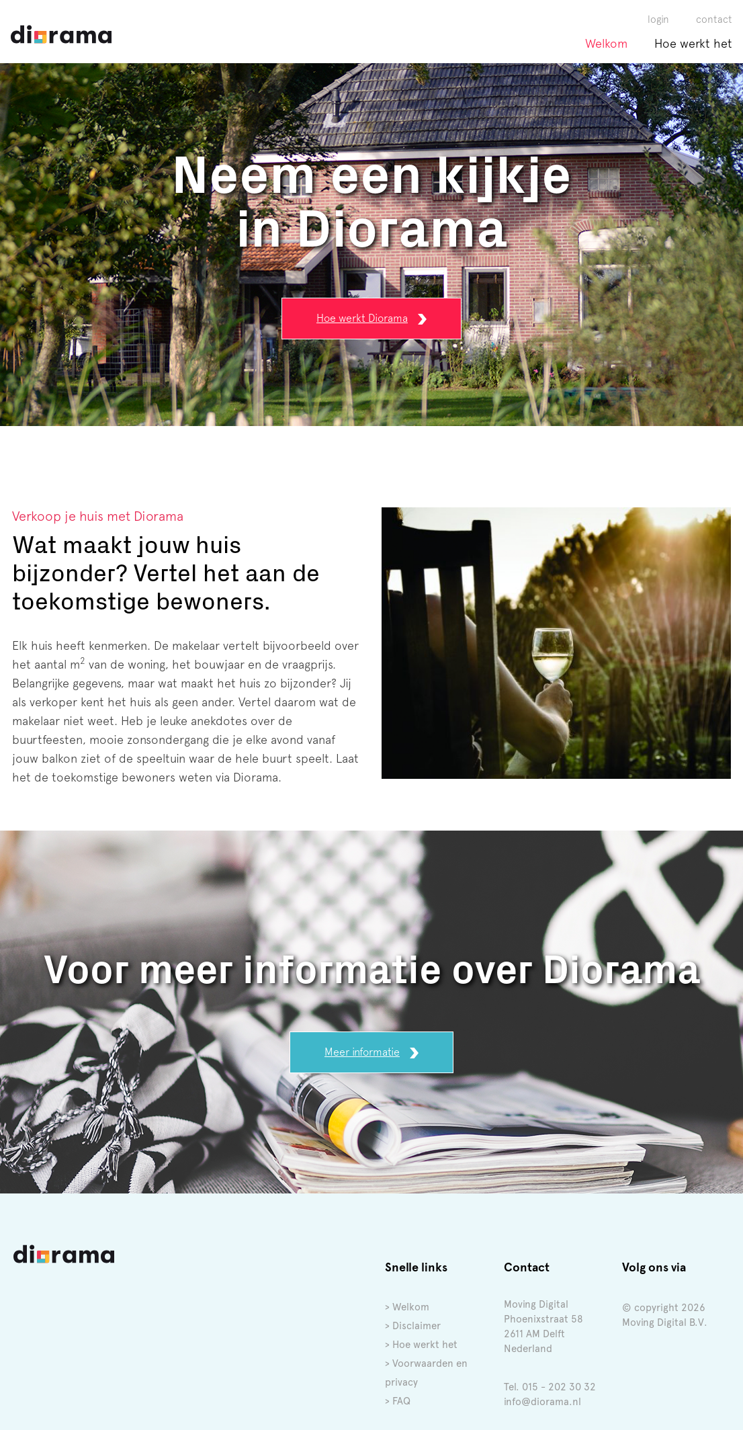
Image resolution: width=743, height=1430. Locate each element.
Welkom (606, 39)
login (658, 15)
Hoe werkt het (693, 39)
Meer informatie (371, 1048)
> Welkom (407, 1304)
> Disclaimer (413, 1322)
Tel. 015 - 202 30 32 (550, 1384)
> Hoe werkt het (421, 1341)
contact (714, 15)
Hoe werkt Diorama (371, 314)
